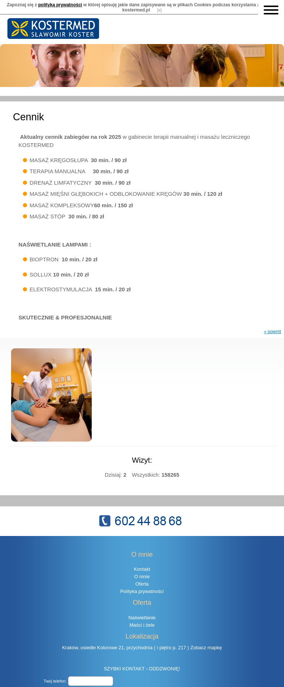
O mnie (142, 568)
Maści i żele (142, 616)
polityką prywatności (60, 3)
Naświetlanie (142, 609)
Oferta (142, 575)
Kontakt (142, 560)
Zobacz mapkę (206, 639)
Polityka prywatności (142, 583)
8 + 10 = (58, 682)
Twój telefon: (55, 672)
